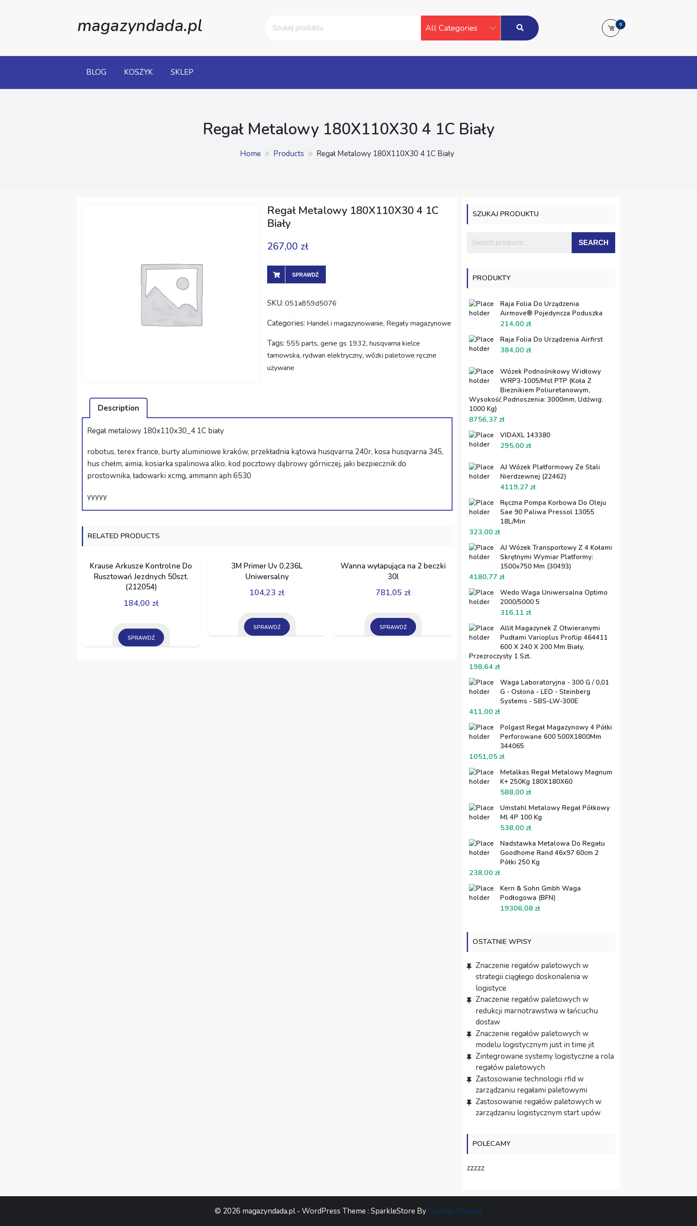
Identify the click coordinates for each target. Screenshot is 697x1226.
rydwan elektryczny (332, 355)
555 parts (301, 343)
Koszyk (138, 72)
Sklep (182, 72)
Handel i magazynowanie (345, 323)
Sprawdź (305, 275)
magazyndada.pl (139, 25)
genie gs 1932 (343, 343)
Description (118, 408)
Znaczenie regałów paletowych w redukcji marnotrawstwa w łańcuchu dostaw (537, 1010)
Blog (96, 72)
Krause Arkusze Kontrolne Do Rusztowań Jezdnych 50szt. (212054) (141, 577)
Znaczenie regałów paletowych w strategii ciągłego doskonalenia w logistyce (532, 976)
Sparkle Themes (455, 1211)
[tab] (118, 408)
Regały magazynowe (418, 323)
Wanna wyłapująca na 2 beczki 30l (393, 571)
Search (593, 242)
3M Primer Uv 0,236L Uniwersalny (267, 571)
